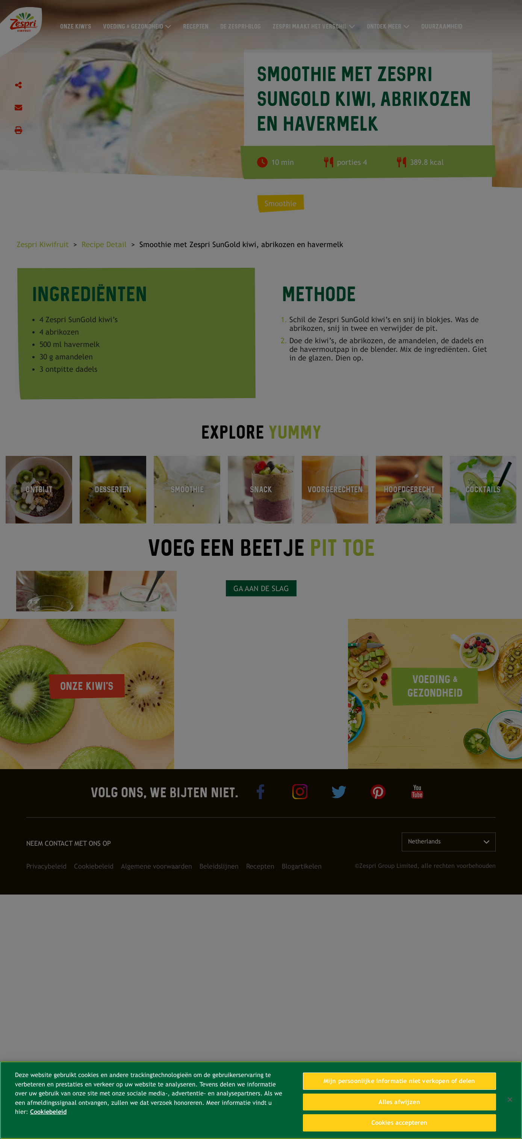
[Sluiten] (510, 1099)
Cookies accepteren (399, 1122)
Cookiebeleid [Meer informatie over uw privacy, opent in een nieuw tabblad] (48, 1111)
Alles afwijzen (399, 1102)
